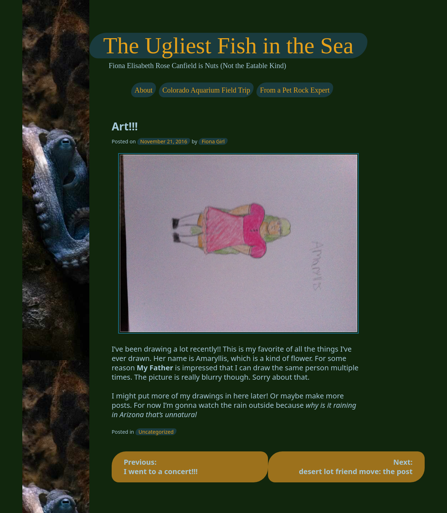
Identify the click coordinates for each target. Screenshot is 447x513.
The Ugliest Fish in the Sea (228, 45)
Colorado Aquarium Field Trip (206, 90)
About (144, 90)
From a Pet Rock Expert (295, 90)
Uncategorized (156, 431)
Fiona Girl (213, 141)
